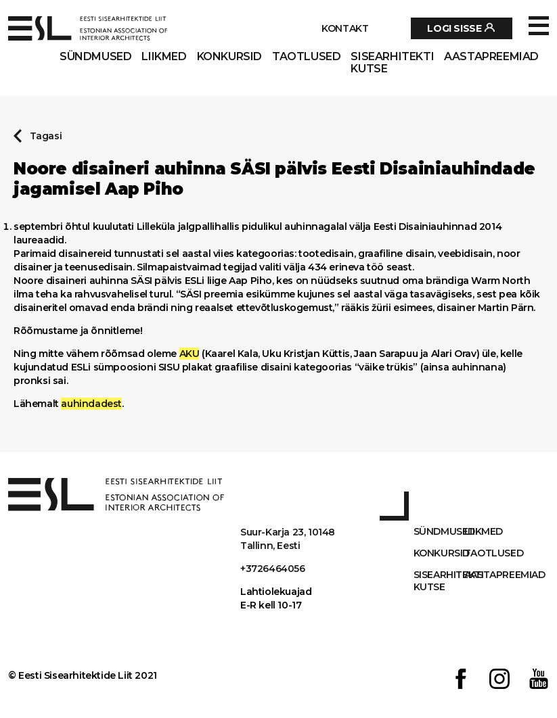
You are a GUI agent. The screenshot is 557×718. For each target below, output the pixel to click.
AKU (189, 354)
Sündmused (95, 57)
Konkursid (229, 57)
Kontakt (344, 28)
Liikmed (163, 57)
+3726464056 (272, 569)
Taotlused (306, 57)
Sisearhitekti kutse (392, 63)
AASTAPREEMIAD (491, 57)
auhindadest (91, 404)
